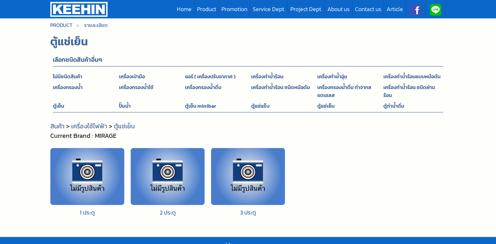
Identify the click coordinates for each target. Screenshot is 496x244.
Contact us (368, 9)
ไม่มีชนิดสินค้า (67, 76)
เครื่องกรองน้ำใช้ (136, 87)
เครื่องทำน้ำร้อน (267, 76)
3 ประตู (248, 212)
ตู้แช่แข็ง (260, 106)
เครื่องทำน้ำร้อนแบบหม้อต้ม (412, 76)
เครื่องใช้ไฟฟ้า (89, 126)
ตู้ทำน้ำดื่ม (393, 106)
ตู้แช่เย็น (326, 106)
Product (206, 9)
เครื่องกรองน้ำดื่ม (203, 87)
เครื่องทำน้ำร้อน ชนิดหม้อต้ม (280, 87)
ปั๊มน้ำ (125, 106)
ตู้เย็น (58, 106)
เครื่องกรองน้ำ (68, 87)
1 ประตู (87, 212)
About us (338, 9)
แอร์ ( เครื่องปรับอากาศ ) (210, 76)
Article (395, 9)
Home (184, 9)
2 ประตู (168, 212)
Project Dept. (306, 9)
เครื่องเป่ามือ (132, 76)
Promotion (234, 9)
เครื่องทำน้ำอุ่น (332, 76)
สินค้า (57, 126)
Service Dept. (269, 9)
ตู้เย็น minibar (200, 106)
